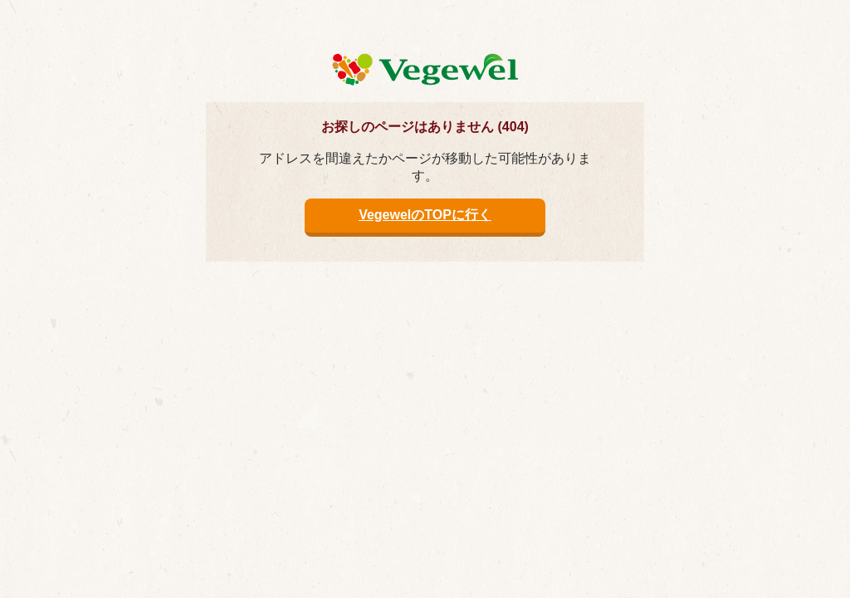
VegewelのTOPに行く (425, 215)
